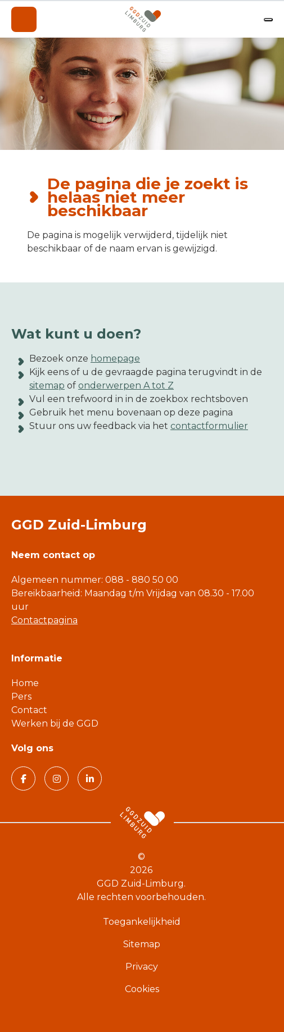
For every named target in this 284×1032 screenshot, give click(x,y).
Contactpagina (44, 620)
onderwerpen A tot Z (126, 385)
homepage (115, 358)
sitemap (47, 385)
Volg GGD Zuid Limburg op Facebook (18, 778)
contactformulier (209, 426)
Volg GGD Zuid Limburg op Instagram (52, 778)
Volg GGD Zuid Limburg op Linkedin (86, 778)
